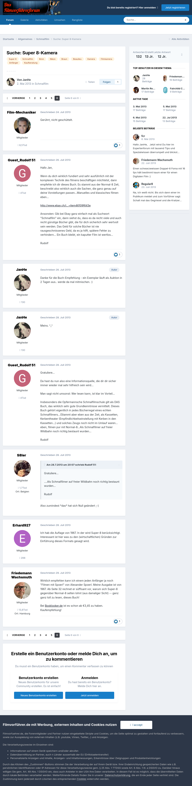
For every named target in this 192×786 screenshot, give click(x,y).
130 (22, 302)
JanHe (26, 79)
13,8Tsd (22, 609)
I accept (136, 724)
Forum (10, 21)
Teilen (90, 81)
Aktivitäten (41, 19)
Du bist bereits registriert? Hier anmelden (132, 7)
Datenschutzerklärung (117, 775)
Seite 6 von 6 (73, 98)
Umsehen (59, 19)
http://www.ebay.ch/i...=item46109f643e (65, 205)
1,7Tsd (22, 487)
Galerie (24, 19)
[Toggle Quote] (45, 464)
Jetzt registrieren (175, 7)
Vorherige (18, 98)
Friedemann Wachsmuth (21, 575)
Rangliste (77, 19)
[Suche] (141, 20)
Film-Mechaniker (21, 112)
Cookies (81, 778)
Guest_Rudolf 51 (21, 160)
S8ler (21, 455)
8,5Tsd (22, 145)
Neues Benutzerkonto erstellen (38, 695)
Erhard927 (22, 525)
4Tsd (22, 192)
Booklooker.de (54, 605)
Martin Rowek (149, 88)
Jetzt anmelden (90, 695)
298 (22, 557)
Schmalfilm (42, 83)
